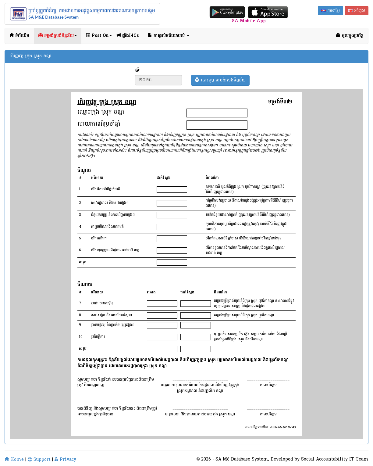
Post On (99, 36)
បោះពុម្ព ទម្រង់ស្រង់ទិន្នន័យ (220, 80)
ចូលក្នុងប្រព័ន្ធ (350, 36)
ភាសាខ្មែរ (330, 10)
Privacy (65, 460)
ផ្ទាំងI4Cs (127, 36)
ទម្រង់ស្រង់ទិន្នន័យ (57, 36)
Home (14, 460)
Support (39, 460)
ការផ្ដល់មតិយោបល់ (168, 36)
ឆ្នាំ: (137, 70)
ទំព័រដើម (19, 36)
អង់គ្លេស (356, 10)
